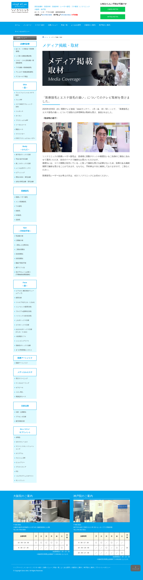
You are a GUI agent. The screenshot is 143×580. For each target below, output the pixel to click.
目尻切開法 (19, 258)
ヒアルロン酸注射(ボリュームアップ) (25, 292)
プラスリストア (21, 467)
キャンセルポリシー (22, 31)
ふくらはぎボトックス (23, 168)
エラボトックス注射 (22, 325)
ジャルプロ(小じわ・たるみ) (25, 302)
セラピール (19, 387)
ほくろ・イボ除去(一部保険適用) (25, 50)
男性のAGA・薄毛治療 (23, 177)
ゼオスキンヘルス (22, 442)
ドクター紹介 (40, 25)
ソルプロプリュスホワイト (25, 476)
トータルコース (21, 125)
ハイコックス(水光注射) (24, 316)
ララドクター (20, 134)
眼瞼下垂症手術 (21, 263)
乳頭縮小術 (19, 236)
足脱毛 (18, 220)
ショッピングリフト (22, 341)
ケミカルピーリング (22, 383)
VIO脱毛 (18, 215)
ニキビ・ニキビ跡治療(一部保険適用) (25, 62)
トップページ (17, 567)
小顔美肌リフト (21, 336)
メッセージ (27, 25)
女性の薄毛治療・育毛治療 (25, 181)
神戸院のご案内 (104, 25)
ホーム (17, 25)
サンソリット (20, 480)
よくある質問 (76, 25)
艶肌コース (19, 129)
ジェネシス (19, 111)
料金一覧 (64, 25)
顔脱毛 (18, 211)
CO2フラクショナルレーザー (25, 138)
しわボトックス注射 (22, 320)
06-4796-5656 (47, 15)
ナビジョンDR (20, 458)
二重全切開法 (20, 249)
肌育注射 (19, 298)
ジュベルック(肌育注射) (24, 307)
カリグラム (19, 453)
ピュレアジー (20, 462)
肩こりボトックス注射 (23, 163)
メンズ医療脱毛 (21, 202)
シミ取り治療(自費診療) (24, 56)
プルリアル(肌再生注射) (24, 311)
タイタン (19, 116)
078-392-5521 (66, 15)
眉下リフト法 (20, 267)
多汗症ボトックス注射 (23, 154)
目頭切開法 (19, 254)
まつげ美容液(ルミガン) (24, 350)
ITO (17, 471)
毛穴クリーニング (22, 378)
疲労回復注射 (20, 421)
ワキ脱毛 (19, 206)
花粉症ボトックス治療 (23, 345)
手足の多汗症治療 (22, 159)
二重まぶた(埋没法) (22, 245)
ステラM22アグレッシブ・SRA (24, 105)
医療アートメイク (22, 363)
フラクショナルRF (22, 120)
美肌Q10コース (21, 396)
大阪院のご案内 (89, 25)
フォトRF (19, 100)
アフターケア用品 (22, 76)
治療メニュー (53, 25)
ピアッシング (20, 172)
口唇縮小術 (19, 240)
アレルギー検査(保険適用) (24, 72)
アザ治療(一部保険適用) (24, 67)
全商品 (18, 437)
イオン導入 (19, 392)
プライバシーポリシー (102, 567)
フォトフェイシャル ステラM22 (25, 94)
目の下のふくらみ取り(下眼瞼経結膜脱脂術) (23, 273)
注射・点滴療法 (21, 412)
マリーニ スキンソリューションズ (25, 447)
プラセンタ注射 (21, 417)
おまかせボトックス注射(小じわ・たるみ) (24, 330)
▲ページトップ (135, 568)
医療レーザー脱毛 (22, 197)
